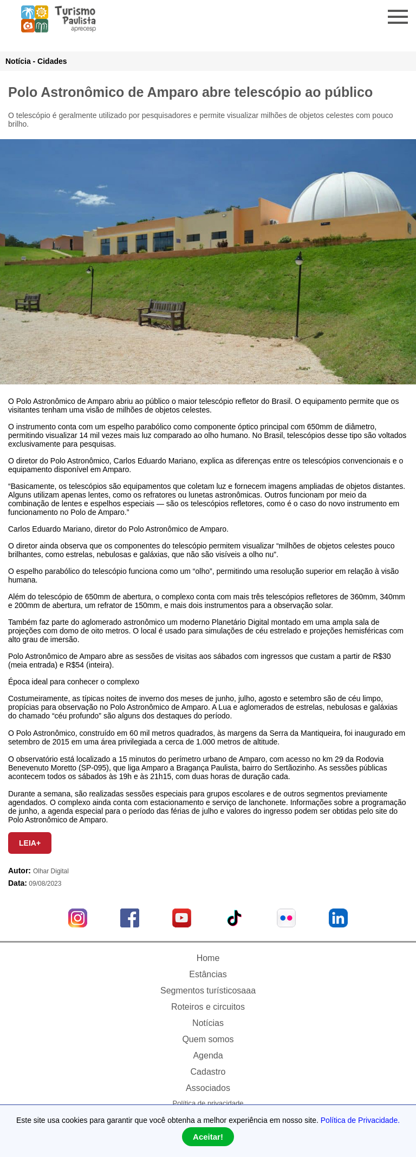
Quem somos (207, 1039)
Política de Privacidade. (360, 1120)
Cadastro (208, 1071)
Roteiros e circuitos (208, 1006)
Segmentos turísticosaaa (208, 990)
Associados (208, 1088)
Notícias (208, 1023)
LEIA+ (30, 843)
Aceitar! (208, 1136)
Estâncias (207, 974)
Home (208, 958)
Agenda (208, 1055)
